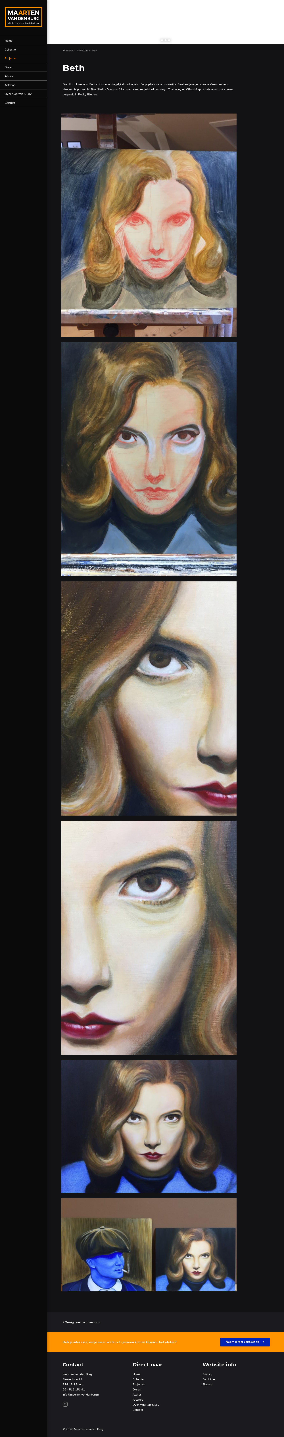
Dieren (9, 67)
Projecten (11, 58)
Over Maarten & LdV (18, 94)
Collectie (10, 49)
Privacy (207, 1374)
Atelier (9, 76)
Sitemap (207, 1384)
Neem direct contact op (242, 1342)
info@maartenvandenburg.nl (81, 1394)
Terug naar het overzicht (83, 1322)
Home (8, 40)
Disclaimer (209, 1379)
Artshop (10, 85)
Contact (10, 102)
